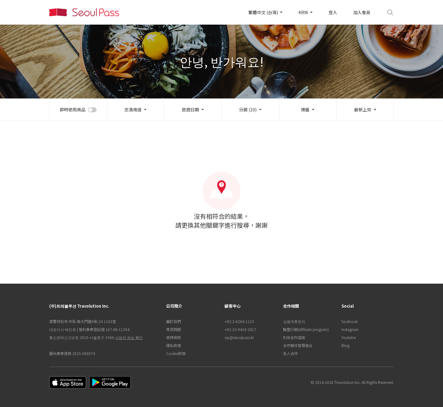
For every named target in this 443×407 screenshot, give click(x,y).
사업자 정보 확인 (129, 337)
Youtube (348, 337)
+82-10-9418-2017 (240, 329)
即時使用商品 (73, 109)
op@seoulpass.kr (239, 337)
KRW (303, 12)
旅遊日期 (190, 109)
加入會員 (361, 12)
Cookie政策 (176, 353)
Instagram (349, 329)
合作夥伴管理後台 (298, 345)
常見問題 (173, 329)
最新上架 (362, 109)
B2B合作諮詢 (294, 337)
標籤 (305, 109)
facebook (349, 321)
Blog (345, 345)
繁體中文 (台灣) (263, 12)
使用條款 (173, 337)
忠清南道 (133, 109)
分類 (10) (248, 109)
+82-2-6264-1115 (239, 321)
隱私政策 (173, 345)
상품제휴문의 (294, 321)
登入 (333, 12)
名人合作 (290, 353)
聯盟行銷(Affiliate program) (306, 329)
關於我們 (173, 321)
